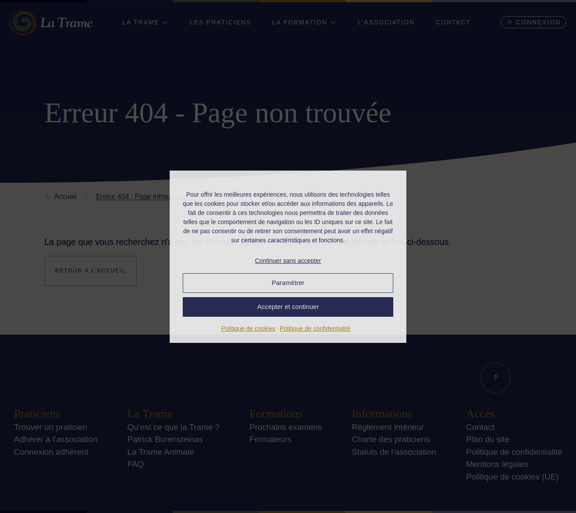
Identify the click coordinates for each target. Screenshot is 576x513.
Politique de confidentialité (315, 328)
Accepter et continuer (288, 306)
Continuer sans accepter (288, 260)
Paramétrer (287, 282)
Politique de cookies (248, 328)
